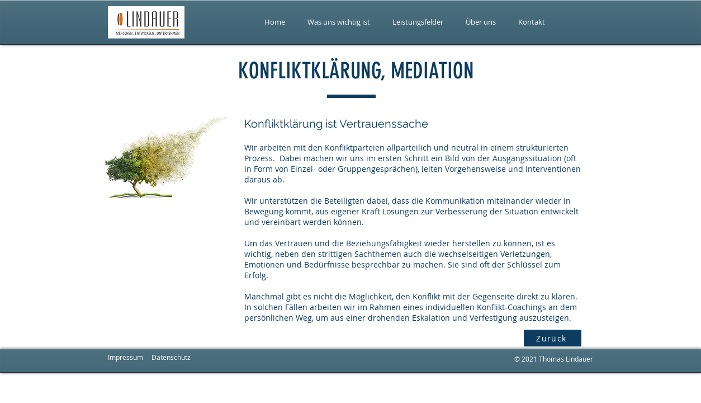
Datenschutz (171, 357)
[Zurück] (552, 338)
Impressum (125, 357)
